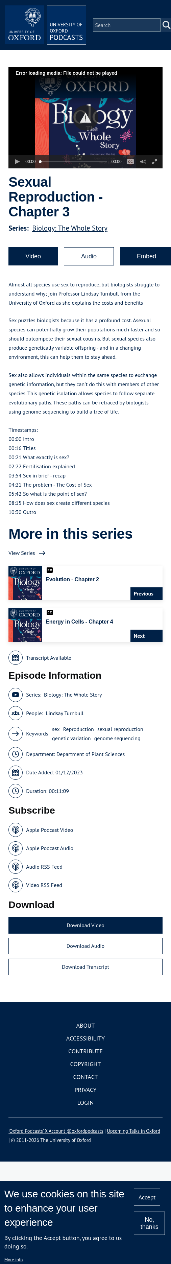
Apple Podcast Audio (49, 848)
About (85, 1025)
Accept (147, 1197)
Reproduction (78, 729)
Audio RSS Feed (44, 866)
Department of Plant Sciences (90, 754)
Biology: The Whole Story (69, 228)
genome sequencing (117, 738)
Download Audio (85, 945)
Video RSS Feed (44, 885)
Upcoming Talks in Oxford (133, 1131)
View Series (21, 552)
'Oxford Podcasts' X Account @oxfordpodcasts (55, 1131)
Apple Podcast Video (49, 829)
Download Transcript (85, 966)
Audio (89, 256)
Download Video (85, 925)
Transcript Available (48, 657)
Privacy (85, 1090)
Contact (85, 1077)
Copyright (85, 1064)
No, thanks (149, 1223)
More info (13, 1260)
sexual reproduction (120, 729)
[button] (85, 118)
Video (33, 256)
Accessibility (85, 1038)
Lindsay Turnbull (64, 713)
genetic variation (71, 738)
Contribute (85, 1051)
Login (85, 1102)
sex (56, 729)
